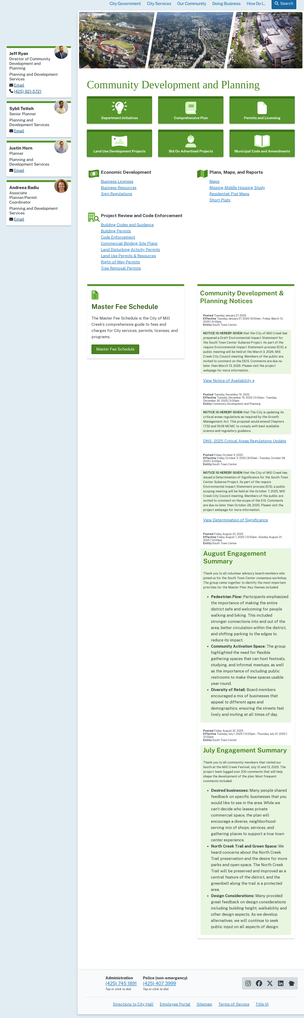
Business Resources (118, 191)
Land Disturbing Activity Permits (130, 253)
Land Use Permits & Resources (128, 259)
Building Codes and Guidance (127, 228)
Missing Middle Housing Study (237, 191)
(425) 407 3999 (159, 994)
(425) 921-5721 (27, 91)
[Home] (39, 30)
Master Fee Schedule (115, 352)
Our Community (191, 6)
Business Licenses (117, 185)
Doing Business (226, 6)
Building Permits (116, 234)
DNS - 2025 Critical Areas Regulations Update (244, 444)
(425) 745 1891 (121, 994)
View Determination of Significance (235, 523)
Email (19, 85)
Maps (214, 185)
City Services (159, 6)
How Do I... (256, 6)
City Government (125, 6)
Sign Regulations (116, 197)
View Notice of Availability (227, 384)
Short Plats (219, 203)
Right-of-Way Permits (120, 265)
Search (286, 7)
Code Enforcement (118, 240)
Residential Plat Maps (229, 197)
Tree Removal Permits (121, 271)
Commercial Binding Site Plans (129, 247)
